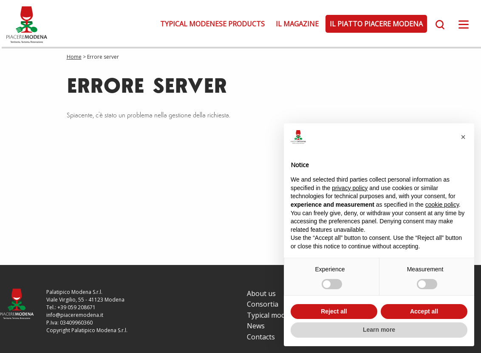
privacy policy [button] (350, 188)
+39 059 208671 (76, 307)
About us (261, 293)
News (256, 325)
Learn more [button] (379, 329)
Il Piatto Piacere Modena (376, 23)
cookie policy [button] (442, 204)
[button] (463, 137)
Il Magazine (297, 23)
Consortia (262, 304)
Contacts (261, 337)
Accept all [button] (424, 311)
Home (74, 56)
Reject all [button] (334, 311)
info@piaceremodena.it (74, 315)
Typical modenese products (212, 23)
